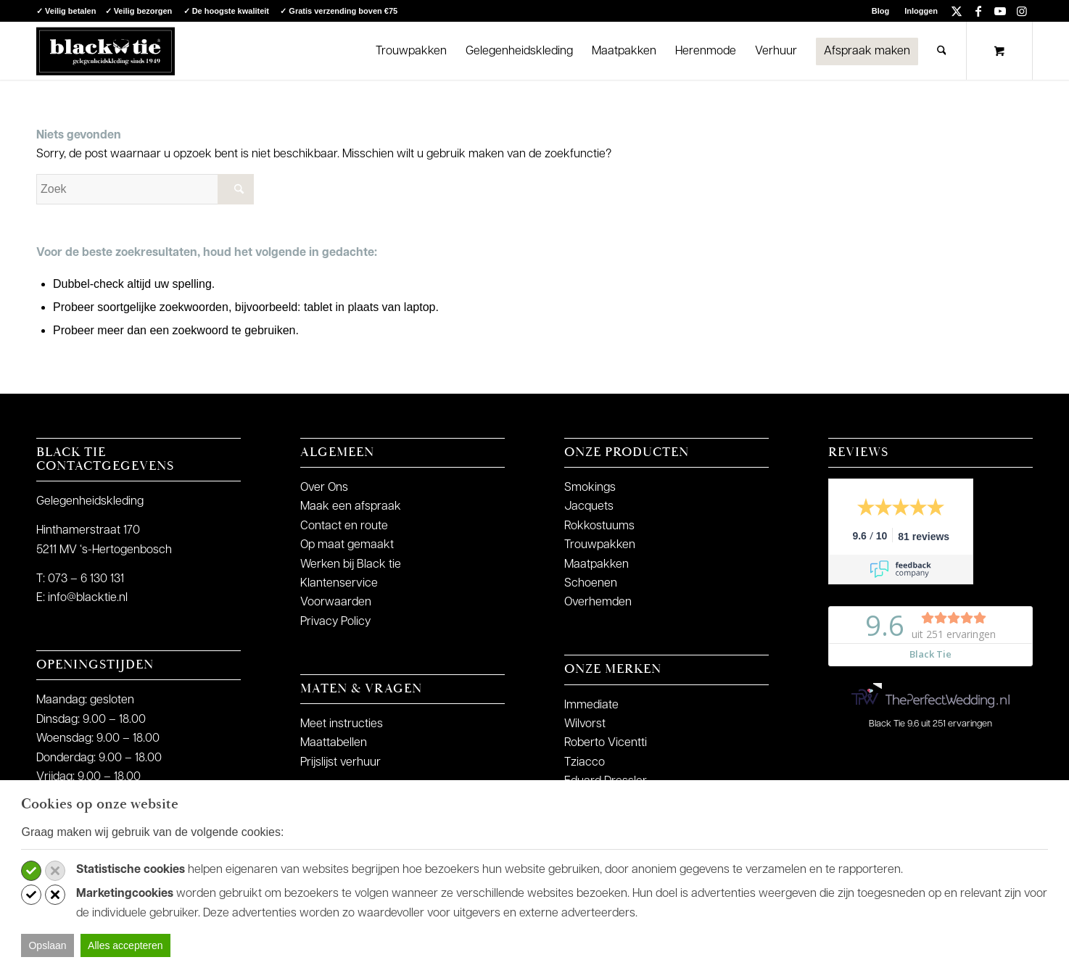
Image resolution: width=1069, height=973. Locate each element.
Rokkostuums (599, 526)
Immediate (591, 705)
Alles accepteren (125, 945)
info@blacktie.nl (88, 598)
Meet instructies (341, 724)
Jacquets (589, 507)
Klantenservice (339, 583)
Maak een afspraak (350, 507)
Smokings (590, 488)
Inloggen (921, 11)
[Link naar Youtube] (999, 11)
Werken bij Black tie (350, 565)
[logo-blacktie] (105, 51)
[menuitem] (880, 11)
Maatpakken (596, 565)
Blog (880, 11)
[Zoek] (942, 51)
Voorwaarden (335, 602)
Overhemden (598, 602)
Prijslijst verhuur (340, 763)
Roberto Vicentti (605, 743)
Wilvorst (585, 724)
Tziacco (584, 763)
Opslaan (47, 945)
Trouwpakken (599, 545)
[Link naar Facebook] (977, 11)
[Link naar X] (956, 11)
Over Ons (324, 488)
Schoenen (590, 583)
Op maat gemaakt (347, 545)
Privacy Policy (335, 622)
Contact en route (344, 526)
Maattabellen (333, 743)
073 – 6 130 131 (86, 579)
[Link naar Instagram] (1022, 11)
